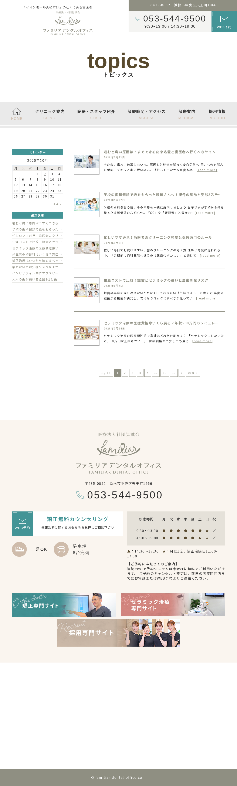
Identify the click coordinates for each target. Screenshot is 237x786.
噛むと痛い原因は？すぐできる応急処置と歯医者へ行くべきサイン (160, 151)
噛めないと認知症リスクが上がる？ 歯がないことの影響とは (57, 267)
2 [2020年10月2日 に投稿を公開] (45, 174)
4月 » (57, 204)
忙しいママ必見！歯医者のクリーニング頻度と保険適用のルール (158, 237)
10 (165, 373)
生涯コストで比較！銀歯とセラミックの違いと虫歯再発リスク (156, 280)
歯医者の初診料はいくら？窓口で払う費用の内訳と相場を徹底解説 (62, 254)
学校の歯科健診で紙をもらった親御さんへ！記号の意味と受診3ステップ (165, 194)
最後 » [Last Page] (192, 373)
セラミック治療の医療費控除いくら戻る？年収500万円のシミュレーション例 (169, 322)
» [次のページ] (182, 373)
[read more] (206, 170)
